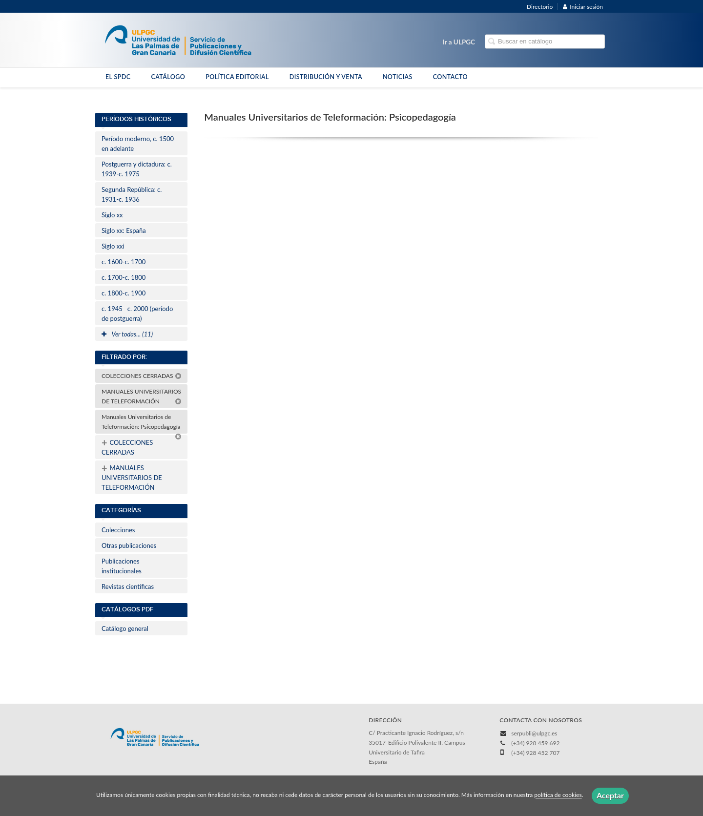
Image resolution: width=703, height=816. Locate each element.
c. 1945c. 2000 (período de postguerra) (137, 313)
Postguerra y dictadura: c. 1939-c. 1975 (137, 169)
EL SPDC (117, 77)
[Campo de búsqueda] (545, 42)
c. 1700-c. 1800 (123, 277)
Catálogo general (125, 628)
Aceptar (610, 795)
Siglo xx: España (124, 230)
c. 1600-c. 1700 (123, 262)
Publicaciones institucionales (122, 566)
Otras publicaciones (129, 545)
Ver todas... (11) (127, 334)
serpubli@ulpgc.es (534, 733)
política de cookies (557, 795)
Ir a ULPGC (459, 42)
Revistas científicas (128, 586)
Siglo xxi (113, 246)
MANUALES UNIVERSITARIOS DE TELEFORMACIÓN (142, 396)
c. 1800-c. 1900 (123, 293)
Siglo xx (112, 215)
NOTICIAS (398, 77)
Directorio (540, 6)
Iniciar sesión (583, 6)
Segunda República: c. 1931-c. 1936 (132, 194)
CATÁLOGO (168, 77)
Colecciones (118, 530)
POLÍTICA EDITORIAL (237, 77)
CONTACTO (450, 77)
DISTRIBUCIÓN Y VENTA (325, 77)
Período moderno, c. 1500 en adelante (138, 143)
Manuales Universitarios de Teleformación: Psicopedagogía (142, 423)
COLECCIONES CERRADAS (142, 375)
